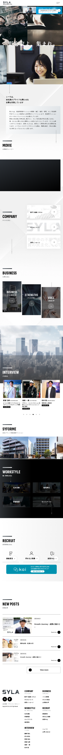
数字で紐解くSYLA (30, 697)
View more (44, 670)
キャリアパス (28, 719)
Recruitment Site (7, 3)
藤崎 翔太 (27, 733)
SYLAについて (29, 699)
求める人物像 (46, 716)
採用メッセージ (29, 702)
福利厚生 (27, 722)
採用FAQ (45, 719)
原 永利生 (27, 736)
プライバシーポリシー (13, 704)
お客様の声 (45, 702)
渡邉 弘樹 (27, 742)
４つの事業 (45, 697)
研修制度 (27, 716)
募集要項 (45, 714)
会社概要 (5, 704)
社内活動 (27, 714)
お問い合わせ (46, 732)
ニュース (45, 729)
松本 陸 (27, 747)
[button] (23, 414)
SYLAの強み (46, 699)
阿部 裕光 (27, 739)
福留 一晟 (27, 744)
